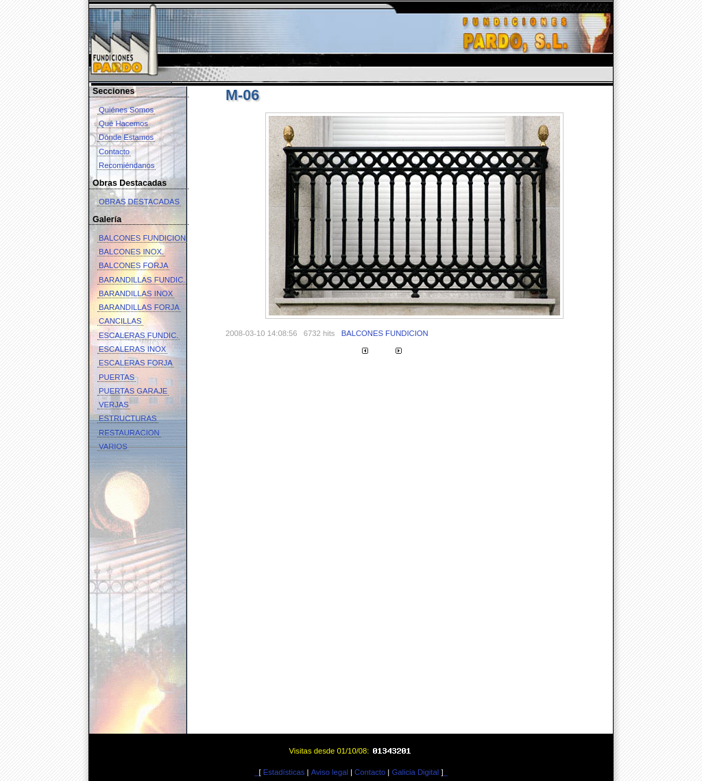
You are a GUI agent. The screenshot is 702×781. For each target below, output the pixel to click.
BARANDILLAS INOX (136, 293)
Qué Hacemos (123, 123)
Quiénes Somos (126, 110)
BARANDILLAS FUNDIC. (142, 280)
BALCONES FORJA (133, 265)
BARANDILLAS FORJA (139, 307)
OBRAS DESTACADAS (139, 201)
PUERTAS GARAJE (133, 391)
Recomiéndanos (126, 165)
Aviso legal (329, 772)
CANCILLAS (120, 321)
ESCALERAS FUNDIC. (138, 335)
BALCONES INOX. (131, 252)
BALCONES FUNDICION (142, 238)
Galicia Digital (415, 772)
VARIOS (113, 446)
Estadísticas (284, 772)
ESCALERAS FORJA (136, 363)
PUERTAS (116, 377)
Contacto (114, 151)
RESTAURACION (129, 433)
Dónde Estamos (126, 137)
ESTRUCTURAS (128, 418)
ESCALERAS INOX (132, 349)
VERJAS (114, 404)
